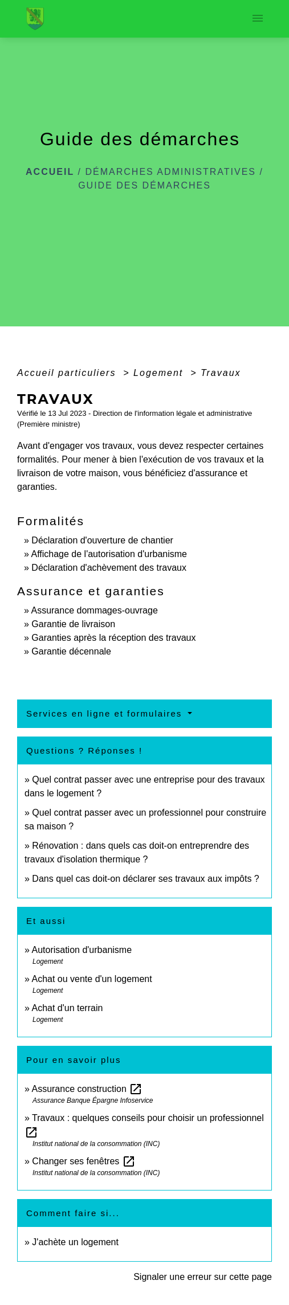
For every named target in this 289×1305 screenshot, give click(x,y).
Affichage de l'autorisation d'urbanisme (109, 554)
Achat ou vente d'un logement (91, 979)
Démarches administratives (171, 172)
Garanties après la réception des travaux (113, 638)
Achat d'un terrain (67, 1008)
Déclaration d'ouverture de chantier (102, 540)
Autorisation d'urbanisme (81, 950)
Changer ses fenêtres (83, 1161)
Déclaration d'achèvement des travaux (108, 567)
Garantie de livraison (73, 624)
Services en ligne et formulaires (105, 713)
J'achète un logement (75, 1242)
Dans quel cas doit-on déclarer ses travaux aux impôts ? (145, 878)
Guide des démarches (144, 185)
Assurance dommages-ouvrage (94, 610)
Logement (160, 373)
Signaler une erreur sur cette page (202, 1277)
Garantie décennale (71, 651)
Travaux (221, 373)
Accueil (50, 172)
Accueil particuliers (68, 373)
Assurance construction (87, 1089)
